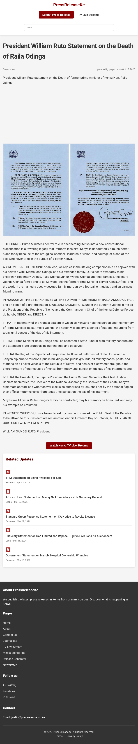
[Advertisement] (69, 114)
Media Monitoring (14, 653)
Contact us (10, 635)
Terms (59, 736)
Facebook (9, 691)
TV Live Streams (88, 15)
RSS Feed (9, 697)
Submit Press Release (56, 15)
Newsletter (10, 665)
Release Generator (14, 659)
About (7, 628)
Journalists (10, 640)
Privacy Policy (75, 736)
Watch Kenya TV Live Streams (69, 445)
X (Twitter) (9, 685)
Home (7, 623)
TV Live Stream (12, 647)
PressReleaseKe (69, 4)
